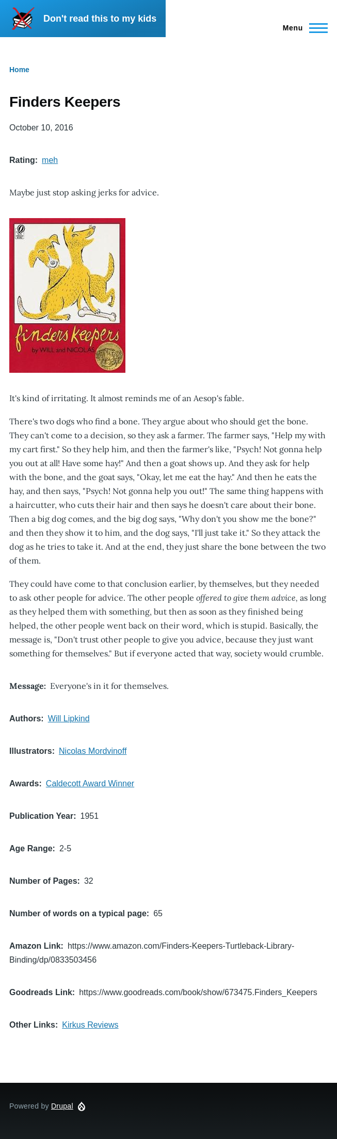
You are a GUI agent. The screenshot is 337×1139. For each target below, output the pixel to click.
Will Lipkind (69, 718)
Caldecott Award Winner (90, 783)
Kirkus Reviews (90, 1024)
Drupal (62, 1106)
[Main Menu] (302, 28)
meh (50, 160)
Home (19, 69)
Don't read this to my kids (99, 18)
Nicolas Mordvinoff (92, 751)
